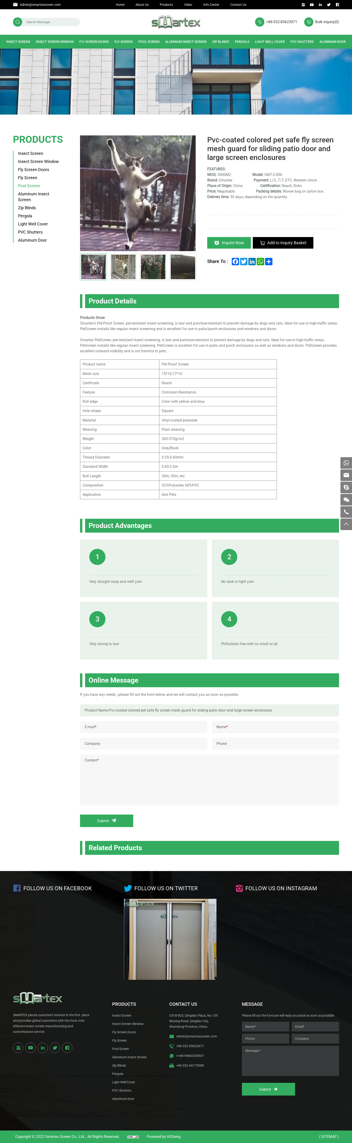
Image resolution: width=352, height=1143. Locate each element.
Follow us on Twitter (166, 888)
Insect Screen (18, 42)
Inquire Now (233, 242)
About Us (142, 4)
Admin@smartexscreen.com (40, 4)
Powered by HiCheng (164, 1136)
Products (166, 4)
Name (222, 727)
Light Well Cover (270, 42)
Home (120, 4)
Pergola (242, 42)
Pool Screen (149, 42)
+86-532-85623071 (281, 22)
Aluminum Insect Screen (186, 42)
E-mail (90, 727)
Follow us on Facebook (57, 888)
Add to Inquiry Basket (286, 242)
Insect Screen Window (55, 42)
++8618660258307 (190, 1056)
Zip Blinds (220, 42)
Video (188, 4)
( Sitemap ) (329, 1136)
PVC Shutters (302, 42)
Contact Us (238, 4)
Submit (103, 821)
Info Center (211, 4)
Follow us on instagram (281, 888)
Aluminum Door (332, 42)
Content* (92, 760)
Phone (221, 743)
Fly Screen (123, 42)
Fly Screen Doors (94, 42)
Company (92, 743)
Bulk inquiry (327, 22)
